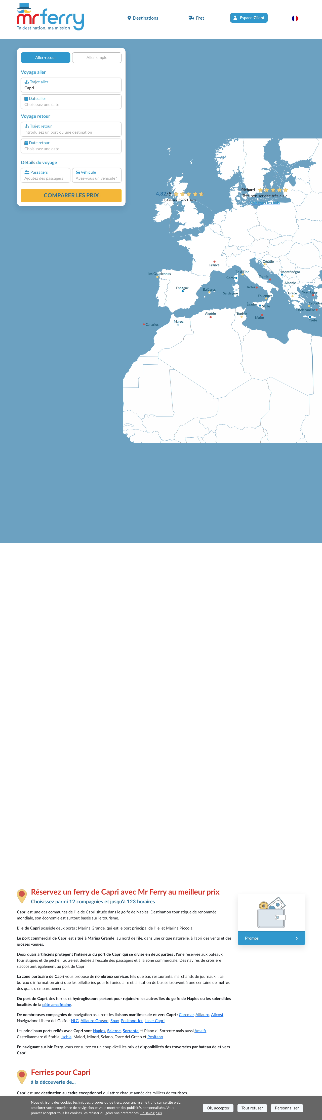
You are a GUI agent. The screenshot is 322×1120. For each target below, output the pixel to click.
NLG (75, 1021)
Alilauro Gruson (94, 1021)
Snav (114, 1021)
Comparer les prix (71, 195)
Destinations (143, 18)
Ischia (66, 1037)
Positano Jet (132, 1021)
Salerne (114, 1031)
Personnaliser (287, 1108)
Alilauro (202, 1015)
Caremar (186, 1015)
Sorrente (131, 1031)
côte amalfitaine (56, 1005)
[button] (297, 18)
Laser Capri (155, 1021)
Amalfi (200, 1031)
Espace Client (248, 18)
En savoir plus (151, 1113)
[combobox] (71, 88)
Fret (196, 18)
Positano (155, 1037)
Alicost (217, 1015)
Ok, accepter (218, 1108)
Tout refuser (252, 1108)
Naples (99, 1031)
